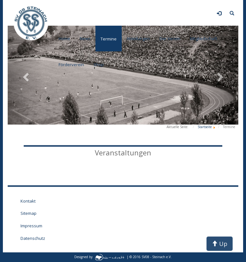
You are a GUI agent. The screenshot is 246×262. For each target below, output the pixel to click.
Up (219, 244)
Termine (109, 39)
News (85, 38)
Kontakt (28, 201)
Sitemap (28, 213)
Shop (99, 64)
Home (64, 38)
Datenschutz (32, 238)
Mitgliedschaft (203, 38)
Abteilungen (138, 38)
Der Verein (170, 38)
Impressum (31, 226)
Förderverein (71, 64)
